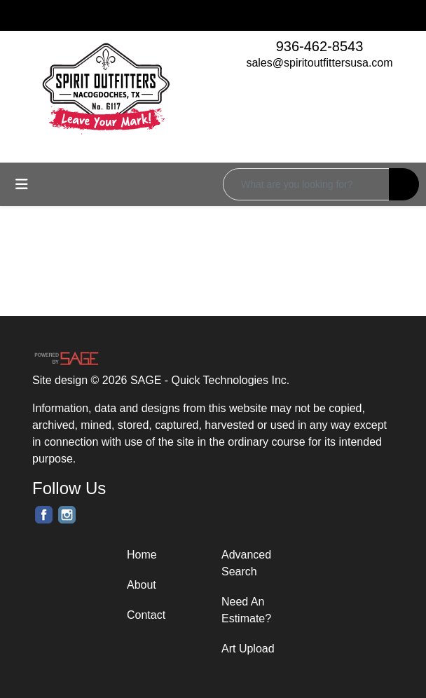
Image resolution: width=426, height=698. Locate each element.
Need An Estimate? (246, 610)
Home (142, 555)
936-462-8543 (320, 46)
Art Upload (248, 649)
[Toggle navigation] (21, 184)
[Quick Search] (306, 184)
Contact (146, 615)
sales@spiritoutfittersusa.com (319, 63)
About (141, 585)
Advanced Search (246, 563)
